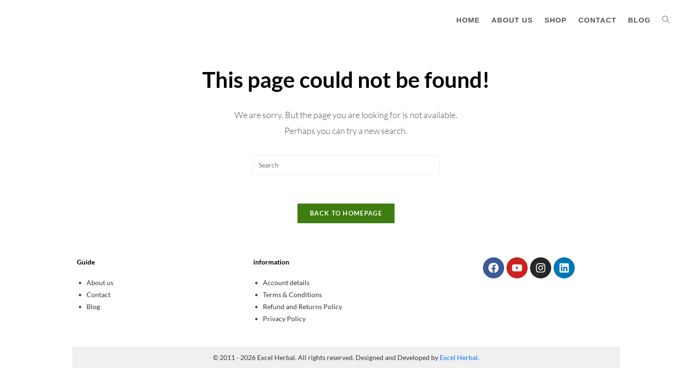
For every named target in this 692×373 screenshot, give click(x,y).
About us (99, 282)
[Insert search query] (346, 164)
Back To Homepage (346, 213)
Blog (93, 306)
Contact (98, 294)
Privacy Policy (284, 318)
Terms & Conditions (292, 294)
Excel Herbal (459, 357)
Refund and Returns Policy (302, 306)
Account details (286, 282)
